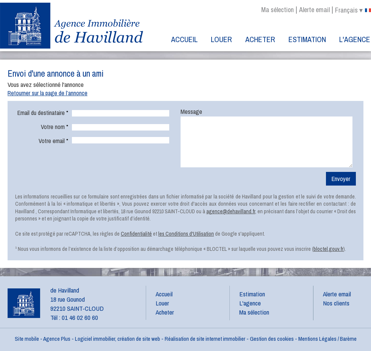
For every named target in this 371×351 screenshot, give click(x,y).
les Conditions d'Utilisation (186, 233)
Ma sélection (277, 9)
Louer (221, 39)
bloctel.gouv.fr (328, 249)
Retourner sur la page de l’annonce (47, 93)
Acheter (260, 39)
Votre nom (54, 127)
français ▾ (353, 10)
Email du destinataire (42, 113)
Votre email (53, 141)
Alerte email (314, 9)
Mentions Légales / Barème (327, 339)
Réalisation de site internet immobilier (205, 339)
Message (191, 112)
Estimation (307, 39)
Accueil (184, 39)
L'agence (354, 39)
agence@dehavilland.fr (230, 211)
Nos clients (336, 303)
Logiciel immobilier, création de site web (117, 339)
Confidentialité (136, 233)
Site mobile (27, 339)
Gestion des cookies (272, 339)
